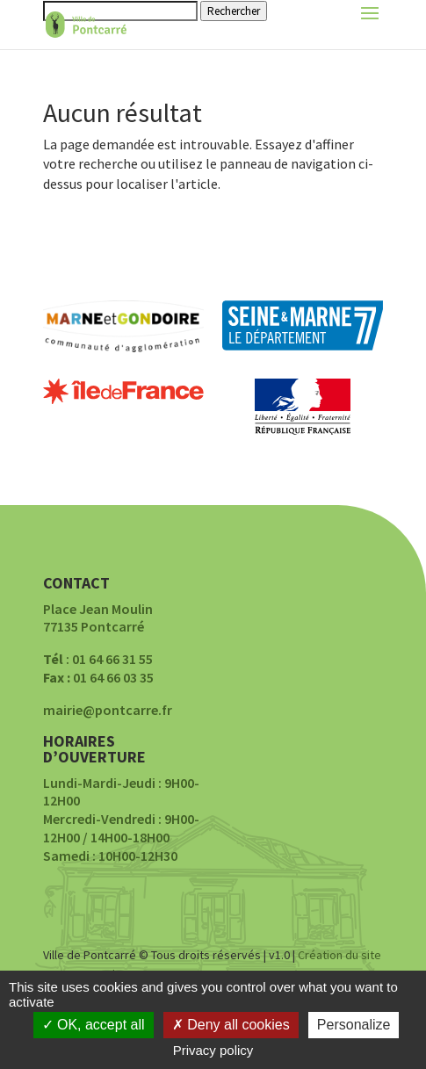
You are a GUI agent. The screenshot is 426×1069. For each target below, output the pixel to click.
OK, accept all (93, 1024)
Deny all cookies (231, 1024)
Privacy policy (213, 1050)
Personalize (354, 1024)
